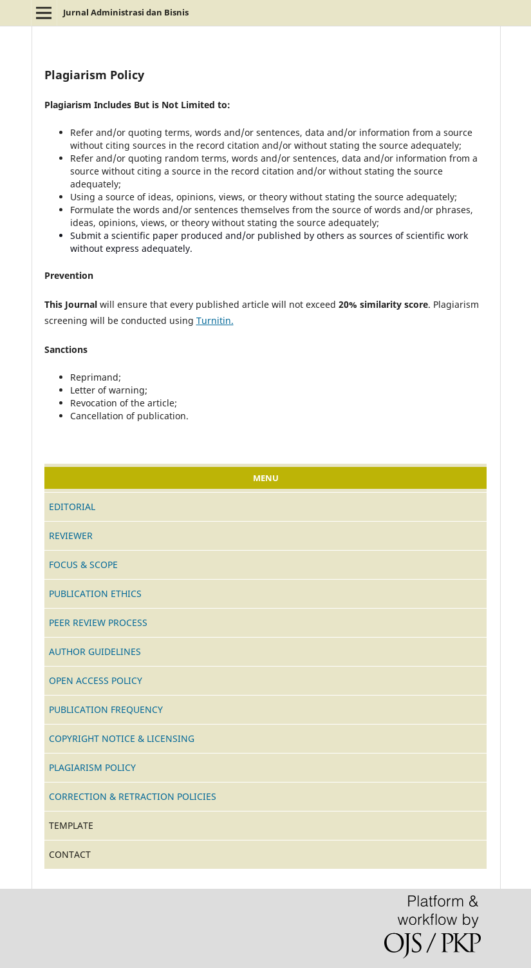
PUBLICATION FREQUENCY (106, 709)
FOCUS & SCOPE (83, 564)
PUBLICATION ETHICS (95, 593)
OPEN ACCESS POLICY (95, 680)
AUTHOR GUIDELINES (95, 651)
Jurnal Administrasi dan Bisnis (126, 12)
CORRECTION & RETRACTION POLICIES (132, 796)
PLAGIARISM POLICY (92, 767)
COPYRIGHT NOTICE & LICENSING (121, 738)
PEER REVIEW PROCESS (98, 622)
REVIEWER (71, 535)
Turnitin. (215, 320)
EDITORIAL (72, 506)
